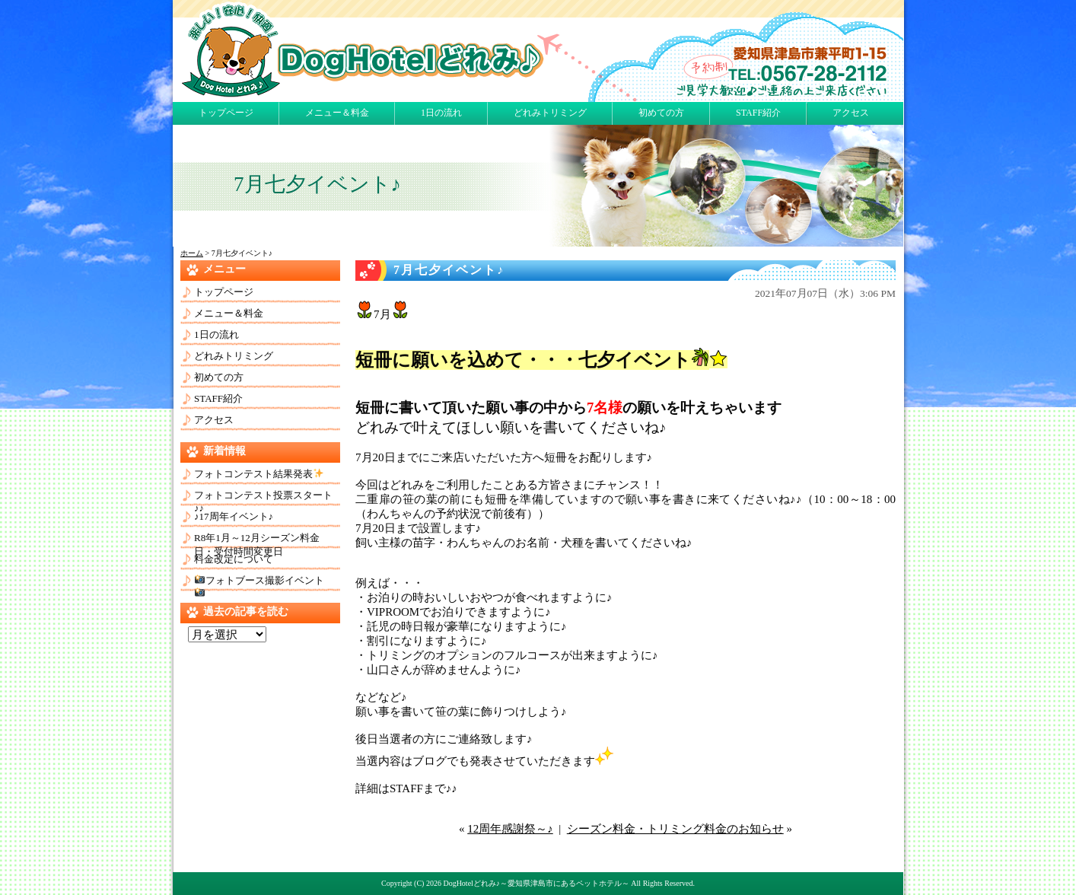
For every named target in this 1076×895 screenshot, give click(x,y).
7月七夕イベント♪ (449, 269)
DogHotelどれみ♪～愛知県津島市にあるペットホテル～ (536, 883)
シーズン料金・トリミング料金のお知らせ (675, 829)
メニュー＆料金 (337, 112)
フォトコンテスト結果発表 (258, 473)
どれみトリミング (550, 112)
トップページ (226, 112)
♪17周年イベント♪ (233, 516)
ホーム (191, 253)
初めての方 (661, 112)
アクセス (850, 112)
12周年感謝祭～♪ (510, 829)
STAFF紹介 (758, 112)
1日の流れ (441, 112)
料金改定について (233, 559)
